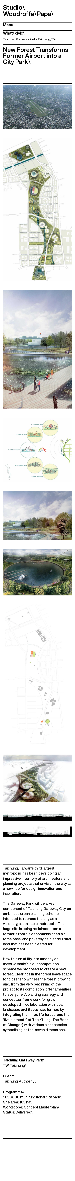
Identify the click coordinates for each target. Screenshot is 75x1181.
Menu (8, 25)
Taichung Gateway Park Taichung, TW (29, 39)
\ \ (13, 33)
